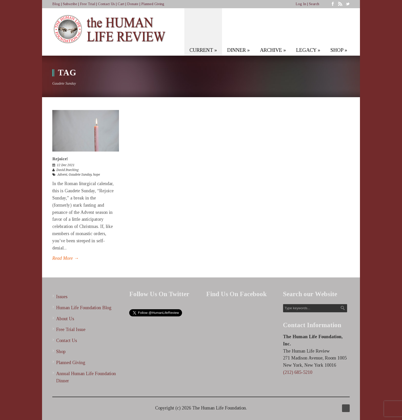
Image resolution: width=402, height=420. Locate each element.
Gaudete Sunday (80, 174)
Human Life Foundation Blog (84, 307)
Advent (62, 174)
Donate (132, 4)
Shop (61, 351)
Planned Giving (152, 4)
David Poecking (67, 170)
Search (314, 4)
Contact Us (106, 4)
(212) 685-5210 (297, 372)
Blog (56, 4)
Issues (61, 296)
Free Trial (87, 4)
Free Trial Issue (70, 329)
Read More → (65, 258)
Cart (121, 4)
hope (96, 174)
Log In (301, 4)
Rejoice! (60, 158)
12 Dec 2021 (66, 165)
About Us (65, 318)
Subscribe (70, 4)
